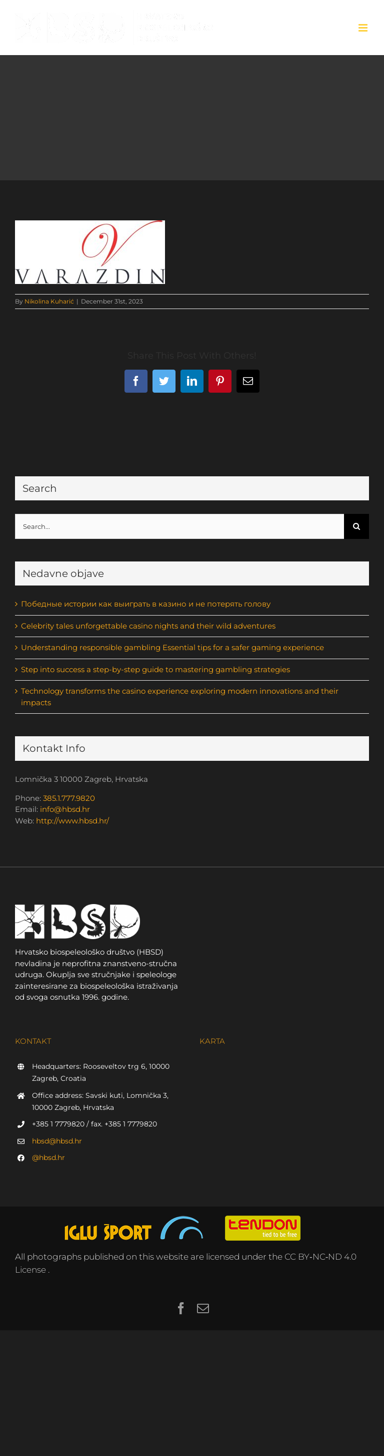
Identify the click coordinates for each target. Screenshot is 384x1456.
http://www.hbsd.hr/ (72, 820)
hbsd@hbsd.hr (57, 1140)
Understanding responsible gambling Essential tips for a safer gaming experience (172, 647)
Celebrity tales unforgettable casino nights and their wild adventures (148, 626)
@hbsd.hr (48, 1157)
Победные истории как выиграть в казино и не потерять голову (145, 604)
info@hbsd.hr (65, 809)
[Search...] (179, 526)
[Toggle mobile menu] (363, 28)
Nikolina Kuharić (49, 301)
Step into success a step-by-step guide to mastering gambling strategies (155, 669)
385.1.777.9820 (69, 798)
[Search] (356, 526)
